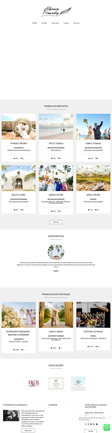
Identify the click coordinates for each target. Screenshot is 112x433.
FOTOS (44, 23)
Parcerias (77, 23)
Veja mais (56, 222)
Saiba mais (28, 430)
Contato (66, 23)
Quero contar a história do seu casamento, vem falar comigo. (102, 421)
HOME (34, 23)
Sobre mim (55, 23)
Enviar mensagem (92, 415)
